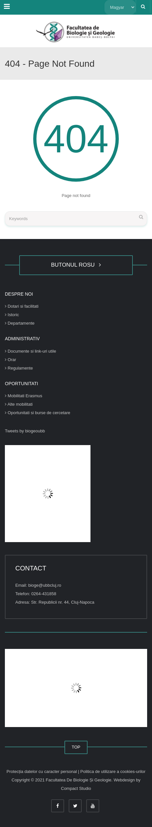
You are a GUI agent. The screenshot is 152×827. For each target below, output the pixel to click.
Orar (10, 359)
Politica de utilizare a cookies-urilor (112, 771)
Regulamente (19, 368)
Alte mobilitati (19, 404)
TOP (76, 747)
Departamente (20, 323)
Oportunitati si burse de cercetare (37, 412)
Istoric (12, 314)
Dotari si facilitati (21, 306)
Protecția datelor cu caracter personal (42, 771)
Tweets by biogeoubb (25, 430)
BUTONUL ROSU (76, 265)
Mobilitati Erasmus (23, 395)
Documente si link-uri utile (30, 351)
